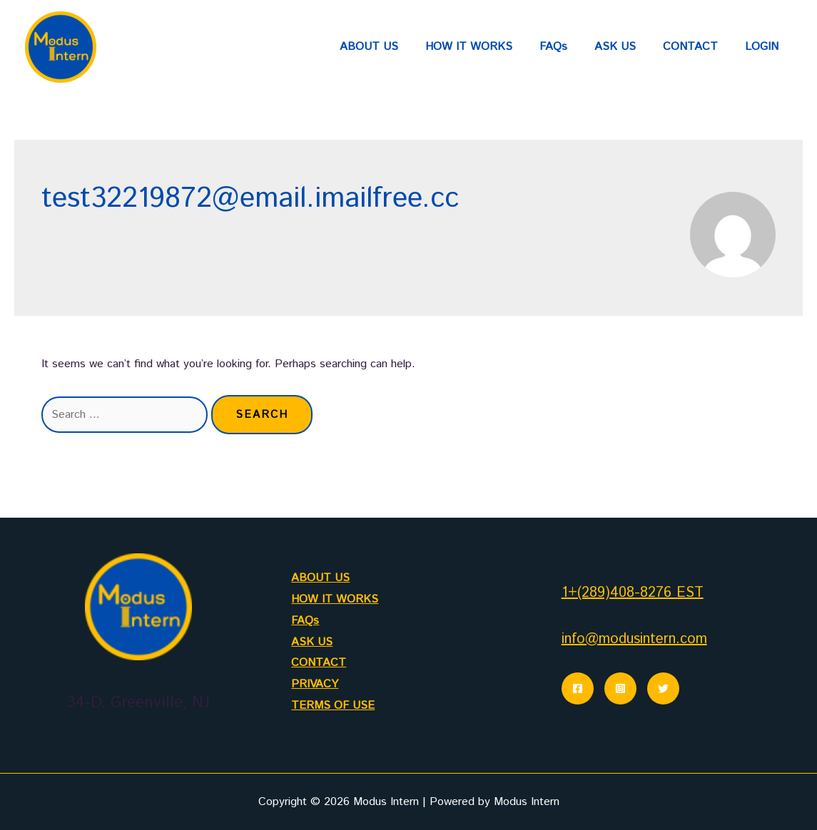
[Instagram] (620, 688)
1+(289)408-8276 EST (633, 593)
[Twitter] (663, 688)
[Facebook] (578, 688)
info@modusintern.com (634, 639)
